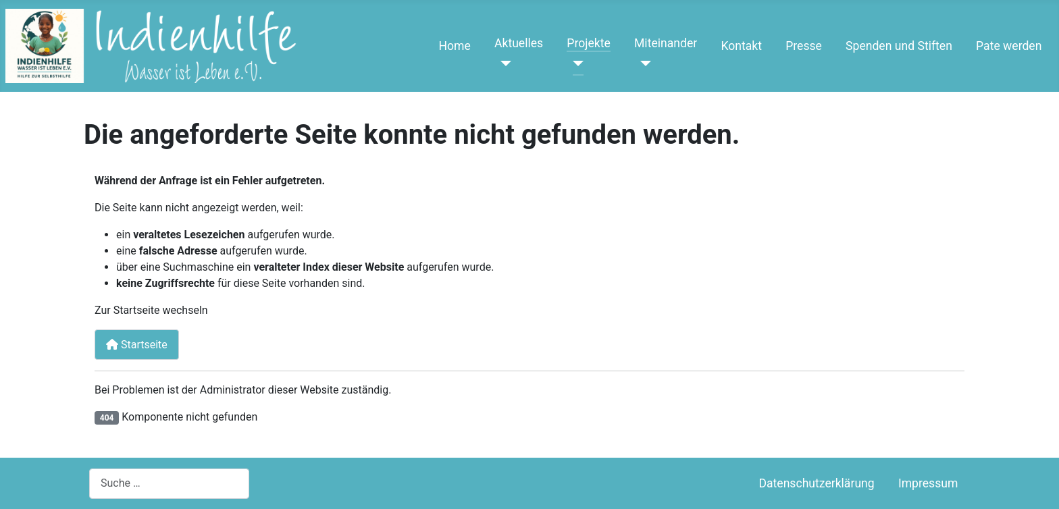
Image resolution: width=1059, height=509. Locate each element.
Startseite (136, 344)
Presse (803, 46)
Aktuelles (518, 43)
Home (454, 46)
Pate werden (1008, 46)
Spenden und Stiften (899, 46)
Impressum (928, 483)
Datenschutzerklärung (816, 483)
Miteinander (665, 43)
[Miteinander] (642, 63)
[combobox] (169, 483)
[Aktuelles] (502, 63)
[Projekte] (575, 63)
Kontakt (741, 46)
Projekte (588, 43)
